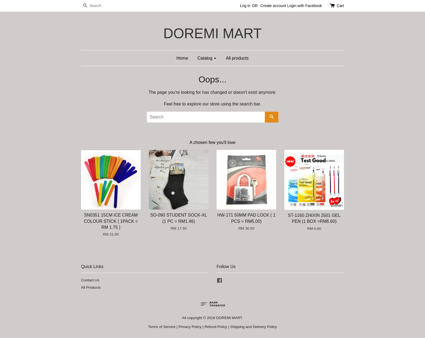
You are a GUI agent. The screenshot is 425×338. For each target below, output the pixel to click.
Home (182, 58)
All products (237, 58)
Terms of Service (161, 327)
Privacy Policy (190, 327)
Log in (245, 6)
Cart (340, 6)
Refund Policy (215, 327)
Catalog (207, 58)
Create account (273, 6)
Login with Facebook (304, 6)
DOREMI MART (212, 33)
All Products (91, 287)
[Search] (97, 6)
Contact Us (90, 280)
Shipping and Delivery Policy (253, 327)
